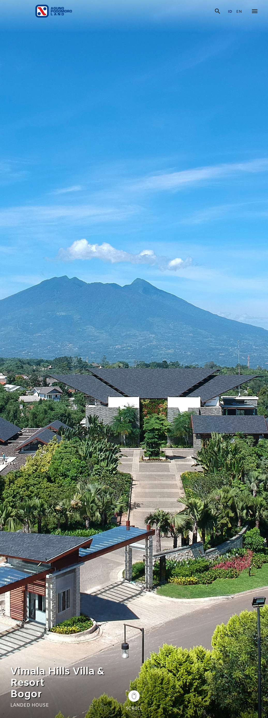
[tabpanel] (134, 359)
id (230, 12)
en (239, 12)
